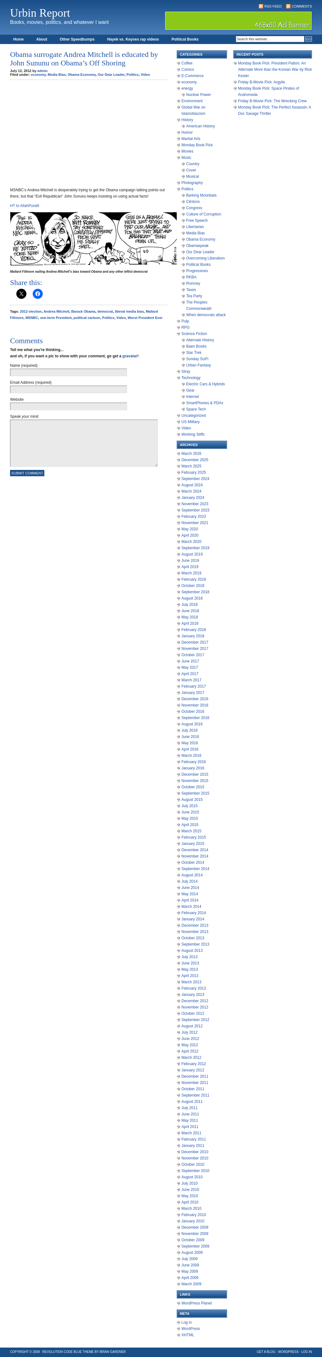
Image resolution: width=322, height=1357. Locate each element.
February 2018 (193, 630)
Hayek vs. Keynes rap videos (133, 39)
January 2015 (192, 843)
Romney (193, 283)
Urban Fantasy (198, 365)
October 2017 (192, 655)
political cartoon (87, 318)
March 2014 (191, 906)
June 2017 (190, 661)
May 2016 (189, 743)
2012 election (31, 311)
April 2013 (189, 976)
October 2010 (192, 1164)
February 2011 (193, 1139)
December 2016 (194, 699)
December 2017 (194, 642)
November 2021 (194, 523)
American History (200, 126)
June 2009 (190, 1265)
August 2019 (192, 554)
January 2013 (192, 994)
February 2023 (193, 516)
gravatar (129, 356)
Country (192, 164)
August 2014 (192, 875)
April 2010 (189, 1202)
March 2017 (191, 680)
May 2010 (189, 1196)
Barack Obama (83, 311)
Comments (302, 6)
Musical (192, 176)
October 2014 (192, 862)
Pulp (185, 321)
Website (17, 399)
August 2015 (192, 799)
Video (145, 74)
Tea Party (194, 296)
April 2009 (189, 1278)
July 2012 (189, 1032)
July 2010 (189, 1183)
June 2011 (190, 1114)
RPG (185, 327)
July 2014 (189, 881)
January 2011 (192, 1145)
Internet (192, 396)
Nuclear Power (198, 94)
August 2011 (192, 1101)
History (187, 120)
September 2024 (195, 479)
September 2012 (195, 1020)
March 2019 (191, 573)
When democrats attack (206, 315)
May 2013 (189, 969)
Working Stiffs (193, 434)
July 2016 (189, 730)
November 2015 (194, 781)
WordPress (190, 1328)
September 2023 (195, 510)
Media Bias (57, 74)
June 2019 (190, 560)
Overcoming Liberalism (205, 258)
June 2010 (190, 1189)
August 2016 (192, 724)
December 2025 (194, 460)
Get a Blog (266, 1352)
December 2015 (194, 774)
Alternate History (200, 340)
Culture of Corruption (203, 214)
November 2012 (194, 1007)
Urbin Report (40, 13)
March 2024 (191, 491)
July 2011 (189, 1108)
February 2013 (193, 988)
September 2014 (195, 869)
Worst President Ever (145, 318)
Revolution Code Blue (62, 1352)
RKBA (191, 277)
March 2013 (191, 982)
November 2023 (194, 504)
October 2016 (192, 711)
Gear (190, 390)
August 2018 (192, 598)
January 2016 (192, 768)
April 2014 (189, 900)
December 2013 (194, 925)
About (41, 39)
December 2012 (194, 1001)
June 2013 (190, 963)
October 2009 (192, 1240)
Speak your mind (24, 416)
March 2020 (191, 541)
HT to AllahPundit (24, 206)
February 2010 (193, 1215)
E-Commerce (192, 76)
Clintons (193, 201)
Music (186, 157)
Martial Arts (190, 139)
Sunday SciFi (197, 359)
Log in (186, 1322)
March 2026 (191, 453)
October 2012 (192, 1013)
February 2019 (193, 579)
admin (42, 71)
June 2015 (190, 812)
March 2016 (191, 755)
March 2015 (191, 831)
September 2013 (195, 944)
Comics (187, 69)
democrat (105, 311)
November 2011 (194, 1083)
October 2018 (192, 586)
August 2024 (192, 485)
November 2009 (194, 1233)
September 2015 (195, 793)
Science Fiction (194, 334)
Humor (187, 132)
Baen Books (196, 346)
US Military (190, 422)
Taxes (191, 290)
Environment (192, 101)
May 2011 (189, 1120)
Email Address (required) (31, 382)
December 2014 (194, 850)
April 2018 (189, 623)
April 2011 (189, 1127)
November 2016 (194, 705)
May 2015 (189, 818)
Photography (192, 183)
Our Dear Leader (111, 74)
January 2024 (192, 497)
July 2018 (189, 604)
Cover (191, 170)
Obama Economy (82, 74)
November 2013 (194, 932)
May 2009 (189, 1271)
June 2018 (190, 611)
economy (38, 74)
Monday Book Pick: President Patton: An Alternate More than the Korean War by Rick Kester (275, 69)
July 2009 (189, 1259)
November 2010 (194, 1158)
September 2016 (195, 718)
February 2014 (193, 913)
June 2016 (190, 736)
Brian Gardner (113, 1352)
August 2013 (192, 950)
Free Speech (197, 220)
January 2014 (192, 919)
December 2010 (194, 1152)
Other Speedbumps (77, 39)
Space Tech (196, 409)
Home (18, 39)
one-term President (55, 318)
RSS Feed (273, 6)
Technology (191, 378)
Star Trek (194, 352)
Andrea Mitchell (56, 311)
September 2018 (195, 592)
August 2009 (192, 1252)
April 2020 (189, 535)
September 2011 (195, 1095)
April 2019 (189, 567)
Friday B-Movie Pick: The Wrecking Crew (272, 101)
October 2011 (192, 1089)
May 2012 (189, 1045)
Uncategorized (193, 415)
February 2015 (193, 837)
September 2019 (195, 548)
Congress (194, 208)
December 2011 (194, 1076)
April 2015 (189, 825)
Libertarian (195, 227)
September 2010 (195, 1171)
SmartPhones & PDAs (204, 403)
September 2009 (195, 1246)
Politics (132, 74)
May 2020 (189, 529)
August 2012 (192, 1026)
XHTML (187, 1335)
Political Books (184, 39)
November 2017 (194, 648)
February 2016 (193, 762)
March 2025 (191, 466)
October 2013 (192, 938)
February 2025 (193, 472)
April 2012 (189, 1051)
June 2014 (190, 887)
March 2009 (191, 1284)
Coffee (186, 63)
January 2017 (192, 692)
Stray (185, 371)
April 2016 (189, 749)
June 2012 (190, 1038)
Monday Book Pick (197, 145)
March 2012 (191, 1057)
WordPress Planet (196, 1303)
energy (187, 88)
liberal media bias (129, 311)
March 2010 (191, 1208)
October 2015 (192, 787)
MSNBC (31, 318)
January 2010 (192, 1221)
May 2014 (189, 894)
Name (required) (23, 365)
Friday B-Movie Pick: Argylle (261, 82)
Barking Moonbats (201, 195)
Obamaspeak (197, 245)
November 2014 (194, 856)
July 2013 (189, 957)
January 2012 (192, 1070)
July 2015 (189, 806)
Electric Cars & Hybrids (205, 384)
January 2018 (192, 636)
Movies (187, 151)
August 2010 (192, 1177)
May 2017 (189, 667)
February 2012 (193, 1064)
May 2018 (189, 617)
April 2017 (189, 674)
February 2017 (193, 686)
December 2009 (194, 1227)
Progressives (197, 271)
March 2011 (191, 1133)
